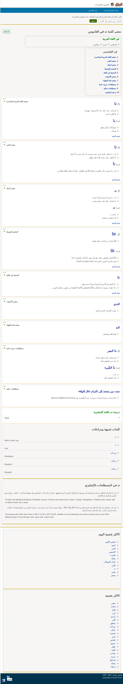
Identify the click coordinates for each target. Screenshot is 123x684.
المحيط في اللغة (109, 73)
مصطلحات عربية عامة (107, 85)
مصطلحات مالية (109, 88)
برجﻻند (113, 461)
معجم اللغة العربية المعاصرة (105, 57)
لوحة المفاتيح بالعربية (110, 10)
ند (115, 437)
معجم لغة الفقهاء (109, 81)
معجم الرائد (111, 65)
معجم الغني (111, 61)
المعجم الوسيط (110, 69)
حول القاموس (92, 10)
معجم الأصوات (110, 77)
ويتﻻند (113, 453)
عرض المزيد (115, 136)
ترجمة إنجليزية (110, 92)
